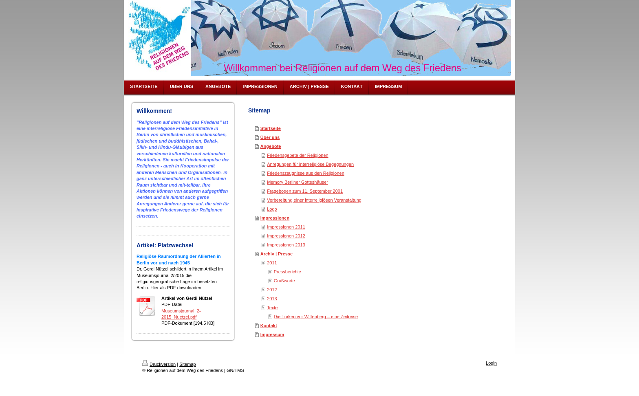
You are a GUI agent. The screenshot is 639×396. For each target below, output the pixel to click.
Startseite (270, 128)
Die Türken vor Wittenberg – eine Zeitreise (316, 316)
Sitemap (187, 364)
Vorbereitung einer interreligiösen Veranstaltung (314, 200)
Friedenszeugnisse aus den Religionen (305, 173)
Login (491, 363)
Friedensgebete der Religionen (297, 155)
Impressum (272, 334)
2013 (272, 298)
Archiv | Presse (276, 253)
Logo (272, 209)
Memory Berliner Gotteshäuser (297, 182)
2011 (272, 262)
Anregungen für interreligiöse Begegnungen (310, 164)
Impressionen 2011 (286, 226)
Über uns (270, 137)
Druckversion (159, 364)
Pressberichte (287, 271)
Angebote (270, 146)
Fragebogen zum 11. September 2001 (305, 191)
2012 (272, 289)
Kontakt (268, 325)
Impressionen (275, 218)
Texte (272, 307)
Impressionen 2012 (286, 235)
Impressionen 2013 (286, 244)
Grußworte (284, 280)
